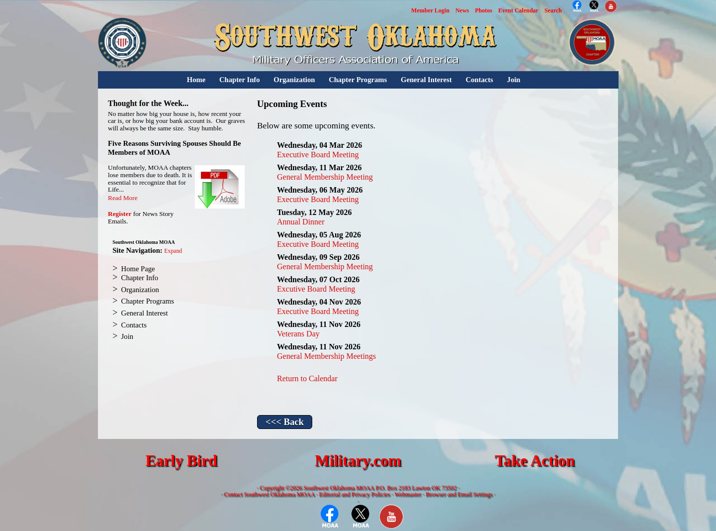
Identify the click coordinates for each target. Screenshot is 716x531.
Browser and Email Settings (459, 494)
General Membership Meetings (326, 356)
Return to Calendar (307, 378)
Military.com (358, 460)
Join (514, 80)
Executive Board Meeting (317, 154)
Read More (123, 198)
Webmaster (407, 494)
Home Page (138, 269)
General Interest (426, 80)
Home (196, 80)
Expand (173, 251)
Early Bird (181, 460)
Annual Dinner (301, 221)
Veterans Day (298, 333)
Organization (294, 80)
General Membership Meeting (325, 177)
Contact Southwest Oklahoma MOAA (269, 494)
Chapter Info (239, 80)
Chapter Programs (358, 80)
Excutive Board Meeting (316, 289)
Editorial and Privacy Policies (354, 494)
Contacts (479, 80)
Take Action (535, 460)
